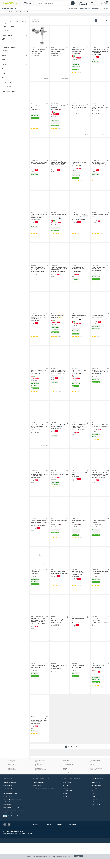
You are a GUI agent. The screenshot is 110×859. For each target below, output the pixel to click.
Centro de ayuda (7, 801)
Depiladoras (92, 778)
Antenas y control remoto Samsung (96, 784)
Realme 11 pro (65, 781)
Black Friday (65, 812)
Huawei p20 (65, 784)
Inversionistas (7, 821)
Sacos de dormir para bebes (40, 785)
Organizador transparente (95, 776)
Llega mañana (5, 42)
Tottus (93, 810)
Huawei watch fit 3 (93, 787)
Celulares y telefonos (12, 779)
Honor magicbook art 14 (12, 785)
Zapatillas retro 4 (66, 776)
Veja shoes (92, 780)
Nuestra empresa (96, 821)
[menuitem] (72, 8)
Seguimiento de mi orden (10, 810)
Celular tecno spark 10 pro (68, 788)
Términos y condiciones (35, 841)
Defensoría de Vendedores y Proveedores (14, 826)
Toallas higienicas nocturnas (13, 781)
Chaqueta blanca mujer (39, 784)
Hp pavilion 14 (38, 788)
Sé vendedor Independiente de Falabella (43, 804)
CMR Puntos (65, 801)
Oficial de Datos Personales (72, 841)
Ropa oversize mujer (12, 788)
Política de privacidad (59, 841)
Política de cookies (48, 841)
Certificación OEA (8, 829)
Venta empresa (37, 801)
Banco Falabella (96, 799)
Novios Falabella (66, 799)
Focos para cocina (93, 781)
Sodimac (94, 807)
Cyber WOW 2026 (67, 807)
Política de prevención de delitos (12, 815)
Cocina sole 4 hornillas (39, 781)
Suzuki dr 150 (65, 779)
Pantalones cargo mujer (39, 787)
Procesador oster (11, 784)
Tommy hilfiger (93, 785)
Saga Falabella (95, 804)
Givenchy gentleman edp (95, 783)
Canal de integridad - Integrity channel (13, 823)
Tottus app (95, 815)
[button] (55, 3)
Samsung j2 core (38, 783)
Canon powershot (93, 788)
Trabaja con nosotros (38, 799)
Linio (93, 812)
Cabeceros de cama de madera (13, 778)
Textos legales (7, 818)
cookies (68, 856)
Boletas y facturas (8, 812)
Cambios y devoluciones (9, 807)
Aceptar (78, 856)
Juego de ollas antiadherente (40, 776)
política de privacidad (59, 856)
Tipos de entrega (7, 804)
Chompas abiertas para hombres (69, 780)
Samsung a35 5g (11, 783)
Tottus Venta (95, 818)
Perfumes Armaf (11, 780)
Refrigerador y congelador (40, 778)
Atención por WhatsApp (9, 799)
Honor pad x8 (65, 778)
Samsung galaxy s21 (94, 779)
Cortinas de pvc (11, 787)
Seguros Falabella (96, 801)
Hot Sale (64, 810)
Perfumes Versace (38, 780)
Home (5, 11)
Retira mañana (5, 50)
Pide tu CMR (65, 804)
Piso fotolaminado (66, 787)
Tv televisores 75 (66, 783)
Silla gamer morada (39, 779)
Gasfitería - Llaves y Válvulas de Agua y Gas (17, 11)
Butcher (64, 785)
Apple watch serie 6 (11, 776)
